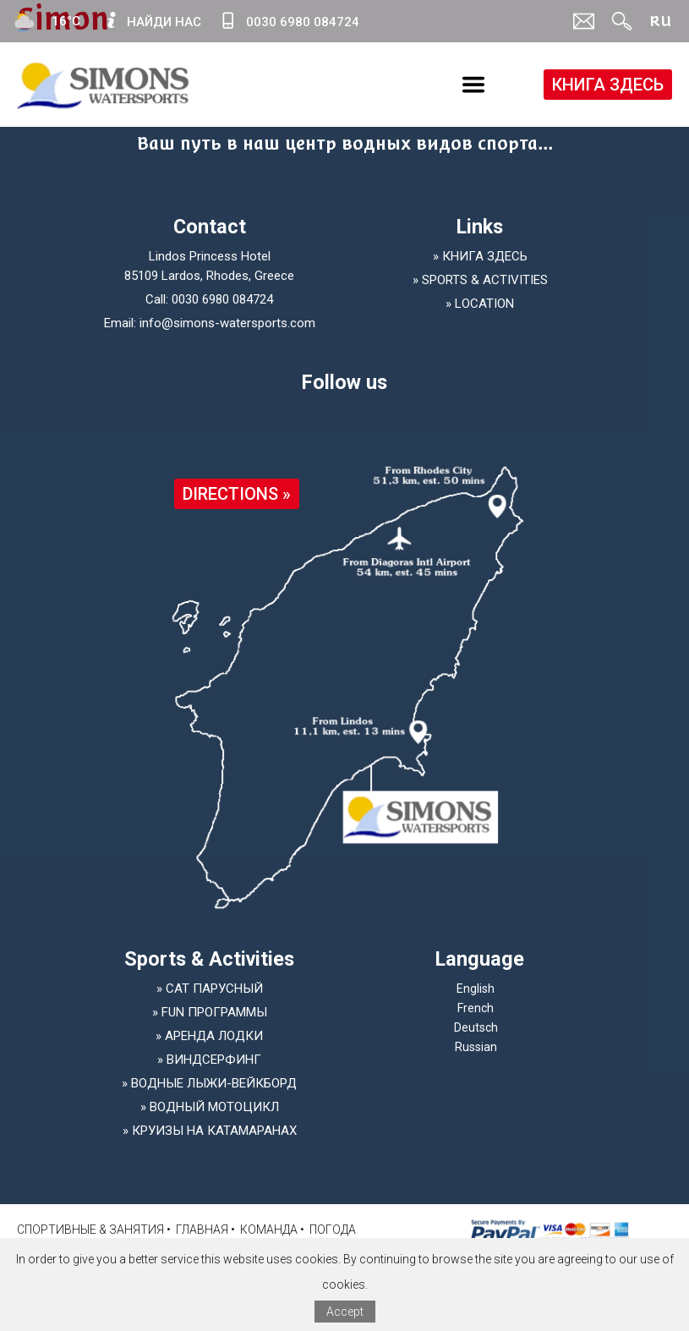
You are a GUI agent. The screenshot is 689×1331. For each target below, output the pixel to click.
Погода (332, 1229)
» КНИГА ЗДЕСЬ (480, 256)
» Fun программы (209, 1012)
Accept (345, 1311)
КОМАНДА (269, 1229)
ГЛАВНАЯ (202, 1229)
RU (660, 21)
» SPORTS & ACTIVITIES (480, 280)
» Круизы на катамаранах (210, 1130)
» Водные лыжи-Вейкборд (209, 1083)
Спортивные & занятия (90, 1229)
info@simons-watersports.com (227, 323)
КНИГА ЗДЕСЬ (608, 84)
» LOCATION (480, 303)
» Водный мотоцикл (209, 1107)
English (476, 988)
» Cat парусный (209, 988)
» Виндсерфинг (209, 1059)
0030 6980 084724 (222, 299)
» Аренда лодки (209, 1035)
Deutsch (476, 1027)
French (475, 1008)
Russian (476, 1047)
